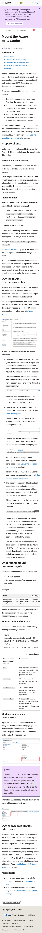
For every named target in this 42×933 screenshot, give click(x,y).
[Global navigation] (2, 3)
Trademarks (6, 930)
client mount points (13, 414)
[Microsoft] (21, 3)
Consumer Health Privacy (11, 927)
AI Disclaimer (6, 920)
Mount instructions (12, 250)
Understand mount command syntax (16, 63)
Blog (30, 920)
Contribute (5, 923)
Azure (10, 30)
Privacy (14, 923)
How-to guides (21, 30)
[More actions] (38, 30)
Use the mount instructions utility (15, 60)
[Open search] (32, 3)
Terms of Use (28, 927)
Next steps (7, 68)
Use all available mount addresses (15, 65)
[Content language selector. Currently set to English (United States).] (12, 910)
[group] (21, 602)
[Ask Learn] (34, 30)
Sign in (37, 3)
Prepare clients (9, 57)
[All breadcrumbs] (4, 30)
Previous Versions (20, 920)
